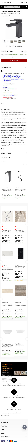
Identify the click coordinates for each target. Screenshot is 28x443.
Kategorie (2, 7)
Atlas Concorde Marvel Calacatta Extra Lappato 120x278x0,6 (7, 268)
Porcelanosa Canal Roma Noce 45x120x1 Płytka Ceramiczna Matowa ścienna (20, 305)
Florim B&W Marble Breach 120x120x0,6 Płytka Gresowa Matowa (7, 231)
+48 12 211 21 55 (22, 2)
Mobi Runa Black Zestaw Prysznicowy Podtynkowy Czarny (20, 190)
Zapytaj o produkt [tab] (14, 153)
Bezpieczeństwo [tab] (14, 157)
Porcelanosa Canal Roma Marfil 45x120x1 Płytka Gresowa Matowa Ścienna (7, 305)
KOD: (15, 46)
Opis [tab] (14, 104)
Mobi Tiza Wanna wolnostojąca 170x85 (19, 345)
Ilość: (2, 56)
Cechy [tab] (14, 149)
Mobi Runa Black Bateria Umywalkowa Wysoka (7, 190)
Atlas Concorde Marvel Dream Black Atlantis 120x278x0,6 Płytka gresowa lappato (20, 267)
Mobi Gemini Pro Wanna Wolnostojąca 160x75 (7, 346)
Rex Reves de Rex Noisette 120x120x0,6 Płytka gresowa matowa (20, 231)
